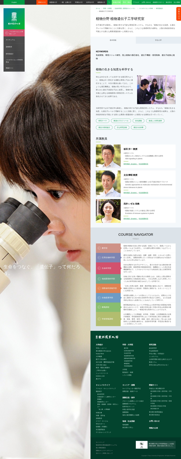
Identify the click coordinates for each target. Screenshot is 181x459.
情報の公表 (153, 428)
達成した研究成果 (155, 121)
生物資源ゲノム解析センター (106, 397)
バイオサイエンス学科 (146, 8)
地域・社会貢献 (128, 421)
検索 (109, 2)
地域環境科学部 (129, 356)
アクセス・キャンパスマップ (106, 388)
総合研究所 (153, 348)
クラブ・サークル (102, 421)
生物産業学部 (128, 361)
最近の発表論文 (104, 127)
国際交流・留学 (128, 398)
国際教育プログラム (129, 404)
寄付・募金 (127, 2)
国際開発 (125, 412)
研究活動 (152, 345)
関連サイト (9, 68)
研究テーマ (102, 121)
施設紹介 (99, 391)
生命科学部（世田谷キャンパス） (125, 8)
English (14, 2)
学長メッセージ (101, 348)
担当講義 (138, 121)
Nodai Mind (100, 354)
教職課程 (127, 363)
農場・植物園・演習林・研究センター (107, 405)
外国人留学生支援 (128, 409)
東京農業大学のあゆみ (103, 351)
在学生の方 (90, 2)
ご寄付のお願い (101, 370)
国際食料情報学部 (129, 358)
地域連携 (125, 425)
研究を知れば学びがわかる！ (159, 365)
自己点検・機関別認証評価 (105, 362)
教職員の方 (101, 2)
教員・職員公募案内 (103, 367)
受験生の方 (42, 2)
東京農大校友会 (154, 415)
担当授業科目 (143, 164)
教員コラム (153, 362)
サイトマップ (100, 442)
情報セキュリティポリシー (104, 450)
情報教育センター (103, 402)
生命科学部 (127, 353)
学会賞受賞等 (153, 351)
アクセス (136, 2)
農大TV (98, 379)
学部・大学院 (107, 8)
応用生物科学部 (129, 351)
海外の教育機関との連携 (130, 415)
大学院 (124, 369)
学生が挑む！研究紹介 (156, 354)
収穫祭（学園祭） (102, 427)
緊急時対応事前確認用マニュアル (106, 445)
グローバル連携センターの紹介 (133, 401)
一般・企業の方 (66, 2)
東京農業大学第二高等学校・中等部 (161, 397)
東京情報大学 (154, 408)
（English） (134, 164)
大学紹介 (99, 345)
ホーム (98, 8)
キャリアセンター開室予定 (131, 388)
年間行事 (99, 413)
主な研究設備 (122, 127)
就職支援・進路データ (130, 391)
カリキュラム (10, 40)
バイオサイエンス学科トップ (16, 33)
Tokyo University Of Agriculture (156, 455)
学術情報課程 (128, 366)
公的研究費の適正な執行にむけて (160, 359)
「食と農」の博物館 (103, 409)
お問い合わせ (146, 2)
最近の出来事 (138, 127)
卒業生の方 (79, 2)
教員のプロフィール (121, 121)
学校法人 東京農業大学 (157, 388)
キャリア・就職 (128, 385)
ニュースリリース (102, 373)
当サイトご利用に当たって (104, 453)
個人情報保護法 (101, 448)
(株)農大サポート (158, 2)
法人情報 (177, 2)
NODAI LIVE (100, 376)
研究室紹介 (9, 54)
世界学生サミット (128, 406)
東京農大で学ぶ (127, 427)
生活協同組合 (100, 429)
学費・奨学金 (100, 415)
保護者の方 (53, 2)
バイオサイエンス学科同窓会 (14, 61)
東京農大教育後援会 (156, 412)
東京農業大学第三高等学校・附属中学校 (161, 402)
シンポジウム (153, 356)
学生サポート (100, 424)
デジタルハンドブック (103, 432)
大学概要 (99, 356)
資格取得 (9, 47)
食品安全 (169, 2)
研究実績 (127, 164)
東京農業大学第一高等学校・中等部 (161, 392)
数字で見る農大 (101, 359)
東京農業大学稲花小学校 (158, 406)
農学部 (126, 348)
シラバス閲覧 (127, 375)
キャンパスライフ (103, 385)
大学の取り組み (101, 365)
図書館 (99, 399)
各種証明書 (117, 2)
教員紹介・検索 (127, 372)
